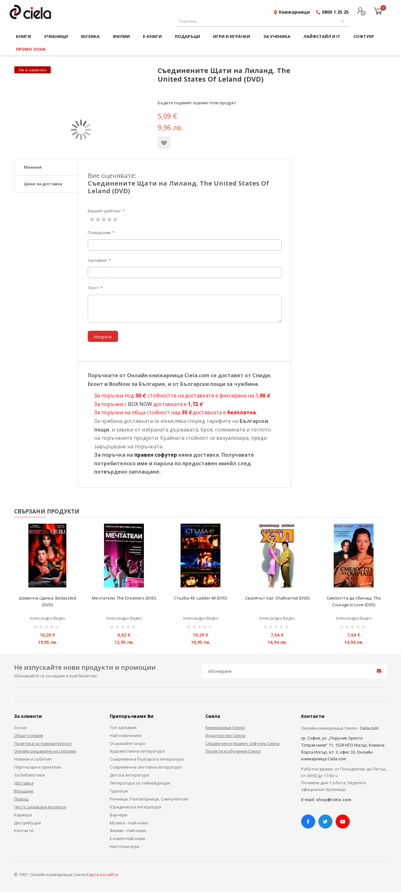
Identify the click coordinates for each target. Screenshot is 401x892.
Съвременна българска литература (147, 759)
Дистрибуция (27, 823)
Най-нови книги (126, 735)
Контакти (23, 830)
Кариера (23, 815)
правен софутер (155, 454)
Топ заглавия (123, 727)
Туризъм (119, 791)
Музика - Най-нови (129, 823)
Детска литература (129, 775)
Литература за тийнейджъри (140, 783)
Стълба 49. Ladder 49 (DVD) (200, 598)
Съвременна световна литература (146, 767)
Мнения (32, 167)
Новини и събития (32, 759)
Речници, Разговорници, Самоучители (149, 799)
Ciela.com (369, 728)
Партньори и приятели (37, 767)
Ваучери (118, 815)
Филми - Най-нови (128, 830)
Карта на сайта (102, 874)
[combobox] (262, 21)
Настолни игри (124, 846)
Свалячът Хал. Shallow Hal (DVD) (277, 598)
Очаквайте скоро (127, 743)
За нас (20, 727)
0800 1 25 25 (335, 12)
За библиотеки (29, 775)
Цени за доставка (43, 184)
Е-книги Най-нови (127, 838)
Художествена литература (137, 751)
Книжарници (294, 12)
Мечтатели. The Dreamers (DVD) (124, 598)
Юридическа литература (135, 807)
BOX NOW (140, 404)
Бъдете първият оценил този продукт (197, 103)
